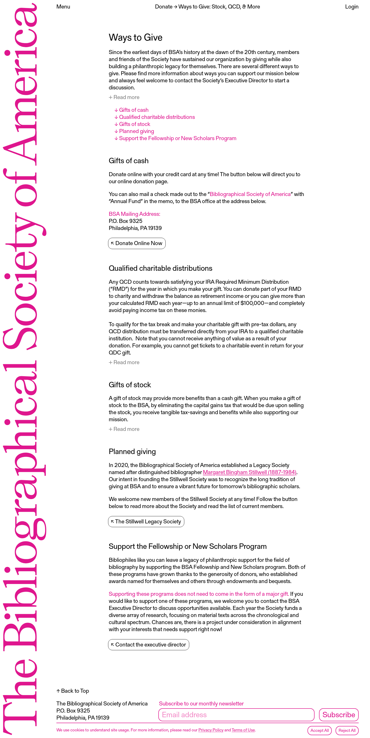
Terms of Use (243, 730)
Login (352, 6)
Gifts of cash (134, 109)
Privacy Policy (210, 730)
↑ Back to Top (72, 692)
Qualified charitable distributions (157, 116)
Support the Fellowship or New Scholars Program (177, 138)
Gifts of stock (134, 123)
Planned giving (136, 130)
